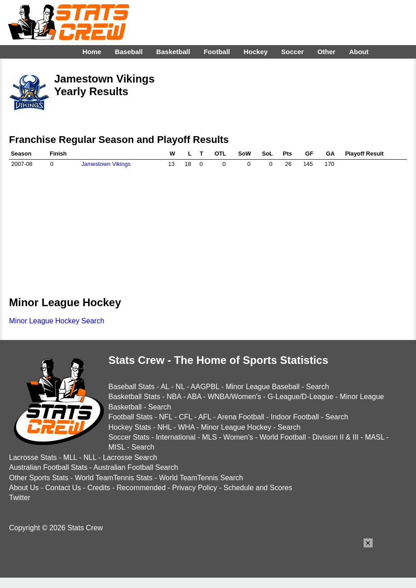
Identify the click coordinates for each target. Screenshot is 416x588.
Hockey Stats (129, 427)
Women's (238, 437)
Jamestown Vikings (106, 164)
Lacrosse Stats (33, 457)
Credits (98, 488)
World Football (282, 437)
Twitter (19, 497)
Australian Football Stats (48, 467)
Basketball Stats (134, 396)
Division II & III (336, 437)
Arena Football (240, 417)
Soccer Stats (129, 437)
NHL (164, 427)
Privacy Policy (194, 488)
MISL (116, 447)
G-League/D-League (300, 396)
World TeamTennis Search (201, 478)
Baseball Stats (131, 386)
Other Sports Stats (39, 478)
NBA (174, 396)
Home (91, 51)
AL (165, 386)
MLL (70, 457)
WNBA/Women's (234, 396)
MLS (209, 437)
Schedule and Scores (258, 488)
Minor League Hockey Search (56, 321)
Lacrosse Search (130, 457)
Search (317, 386)
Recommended (141, 488)
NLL (90, 457)
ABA (194, 396)
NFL (166, 417)
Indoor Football (295, 417)
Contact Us (63, 488)
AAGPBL (205, 386)
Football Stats (130, 417)
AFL (204, 417)
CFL (185, 417)
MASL (374, 437)
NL (180, 386)
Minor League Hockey (236, 427)
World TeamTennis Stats (114, 478)
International (176, 437)
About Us (24, 488)
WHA (186, 427)
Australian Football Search (135, 467)
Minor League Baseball (263, 386)
